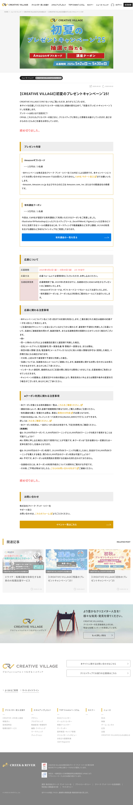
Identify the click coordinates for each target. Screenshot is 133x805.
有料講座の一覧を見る (66, 237)
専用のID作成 (64, 412)
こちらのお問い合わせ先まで (63, 468)
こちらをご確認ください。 (69, 405)
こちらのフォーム (42, 513)
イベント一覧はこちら (66, 524)
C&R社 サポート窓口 (84, 176)
